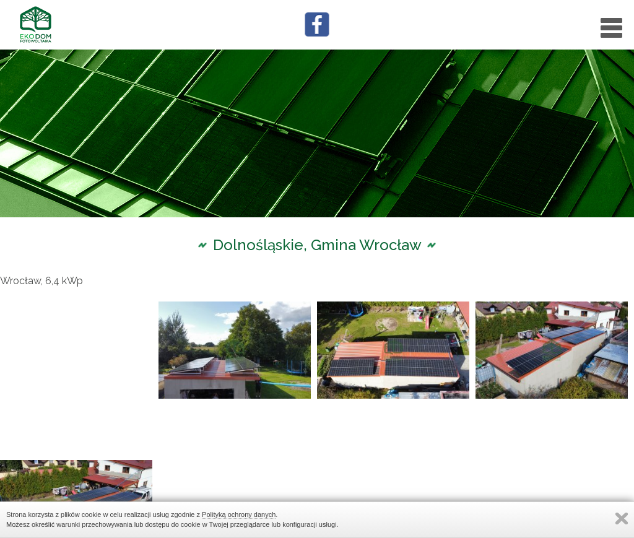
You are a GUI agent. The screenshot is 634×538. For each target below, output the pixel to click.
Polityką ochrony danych (239, 514)
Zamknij (621, 518)
